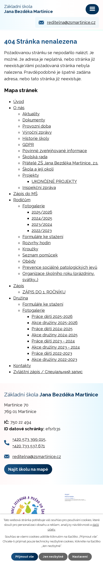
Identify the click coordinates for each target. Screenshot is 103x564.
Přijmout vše (24, 556)
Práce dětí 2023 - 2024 (53, 341)
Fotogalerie (33, 206)
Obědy (29, 261)
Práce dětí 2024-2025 (52, 328)
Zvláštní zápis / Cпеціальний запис (48, 371)
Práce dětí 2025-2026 (52, 316)
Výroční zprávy (37, 132)
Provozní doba (36, 126)
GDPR (28, 144)
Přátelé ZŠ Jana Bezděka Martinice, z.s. (60, 163)
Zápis (18, 285)
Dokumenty (33, 120)
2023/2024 (42, 224)
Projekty (30, 175)
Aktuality (31, 113)
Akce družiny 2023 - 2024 (56, 347)
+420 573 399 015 (28, 439)
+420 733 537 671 (28, 445)
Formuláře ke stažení (42, 236)
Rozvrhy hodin (36, 242)
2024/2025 (42, 218)
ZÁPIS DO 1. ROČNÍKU (43, 292)
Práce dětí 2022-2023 (52, 353)
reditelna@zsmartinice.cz (71, 22)
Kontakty (22, 365)
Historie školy (35, 138)
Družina (20, 298)
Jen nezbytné (53, 556)
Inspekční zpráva (39, 187)
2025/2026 (42, 212)
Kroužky (30, 249)
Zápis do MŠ (25, 193)
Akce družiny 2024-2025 (55, 334)
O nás (18, 107)
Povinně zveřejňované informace (54, 150)
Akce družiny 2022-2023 (54, 359)
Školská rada (34, 156)
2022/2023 (42, 230)
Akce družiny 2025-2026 (55, 322)
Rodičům (21, 199)
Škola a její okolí (38, 169)
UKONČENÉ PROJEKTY (54, 181)
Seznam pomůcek (40, 255)
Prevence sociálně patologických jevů (59, 267)
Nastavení (80, 556)
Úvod (18, 101)
